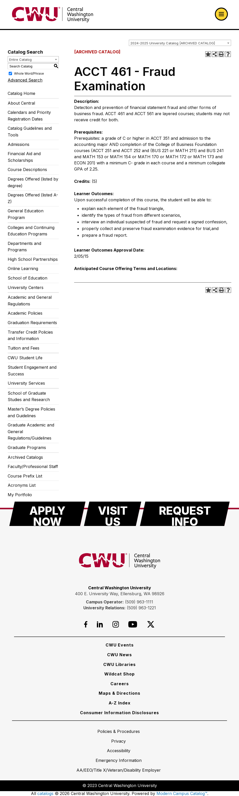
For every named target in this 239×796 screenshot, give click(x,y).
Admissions (18, 144)
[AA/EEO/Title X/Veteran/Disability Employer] (118, 770)
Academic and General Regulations (30, 300)
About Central (21, 103)
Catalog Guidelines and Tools (30, 131)
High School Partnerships (33, 259)
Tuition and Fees (23, 348)
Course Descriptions (27, 169)
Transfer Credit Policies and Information (30, 335)
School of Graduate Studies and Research (29, 396)
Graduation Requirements (32, 322)
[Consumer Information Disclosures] (119, 712)
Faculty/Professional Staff (33, 466)
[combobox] (180, 43)
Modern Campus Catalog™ (181, 793)
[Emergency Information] (119, 760)
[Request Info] (185, 514)
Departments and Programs (24, 247)
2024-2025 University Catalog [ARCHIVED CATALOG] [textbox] (172, 43)
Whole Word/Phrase (29, 73)
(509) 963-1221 (141, 607)
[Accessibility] (118, 750)
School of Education (27, 278)
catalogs (45, 793)
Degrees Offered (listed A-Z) (33, 198)
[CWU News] (119, 654)
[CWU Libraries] (119, 664)
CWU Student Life (25, 357)
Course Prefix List (25, 476)
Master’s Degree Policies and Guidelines (31, 412)
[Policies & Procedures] (118, 731)
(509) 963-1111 (139, 601)
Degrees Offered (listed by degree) (33, 182)
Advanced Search (25, 80)
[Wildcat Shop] (119, 674)
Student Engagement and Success (32, 370)
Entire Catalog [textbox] (20, 59)
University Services (26, 383)
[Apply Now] (47, 514)
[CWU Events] (120, 645)
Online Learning (23, 268)
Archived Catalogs (25, 457)
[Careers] (119, 683)
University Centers (25, 287)
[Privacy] (118, 741)
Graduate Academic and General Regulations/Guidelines (31, 431)
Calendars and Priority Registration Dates (29, 116)
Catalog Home (21, 93)
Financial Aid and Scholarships (24, 157)
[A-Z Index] (120, 703)
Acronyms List (22, 485)
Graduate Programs (27, 447)
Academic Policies (25, 313)
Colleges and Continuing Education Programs (31, 231)
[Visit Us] (113, 514)
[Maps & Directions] (119, 693)
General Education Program (25, 214)
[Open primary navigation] (221, 14)
